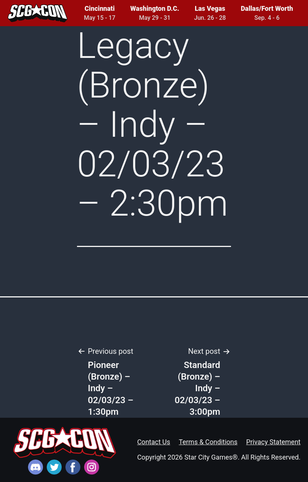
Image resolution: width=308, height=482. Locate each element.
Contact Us (153, 442)
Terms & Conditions (208, 442)
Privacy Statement (273, 442)
